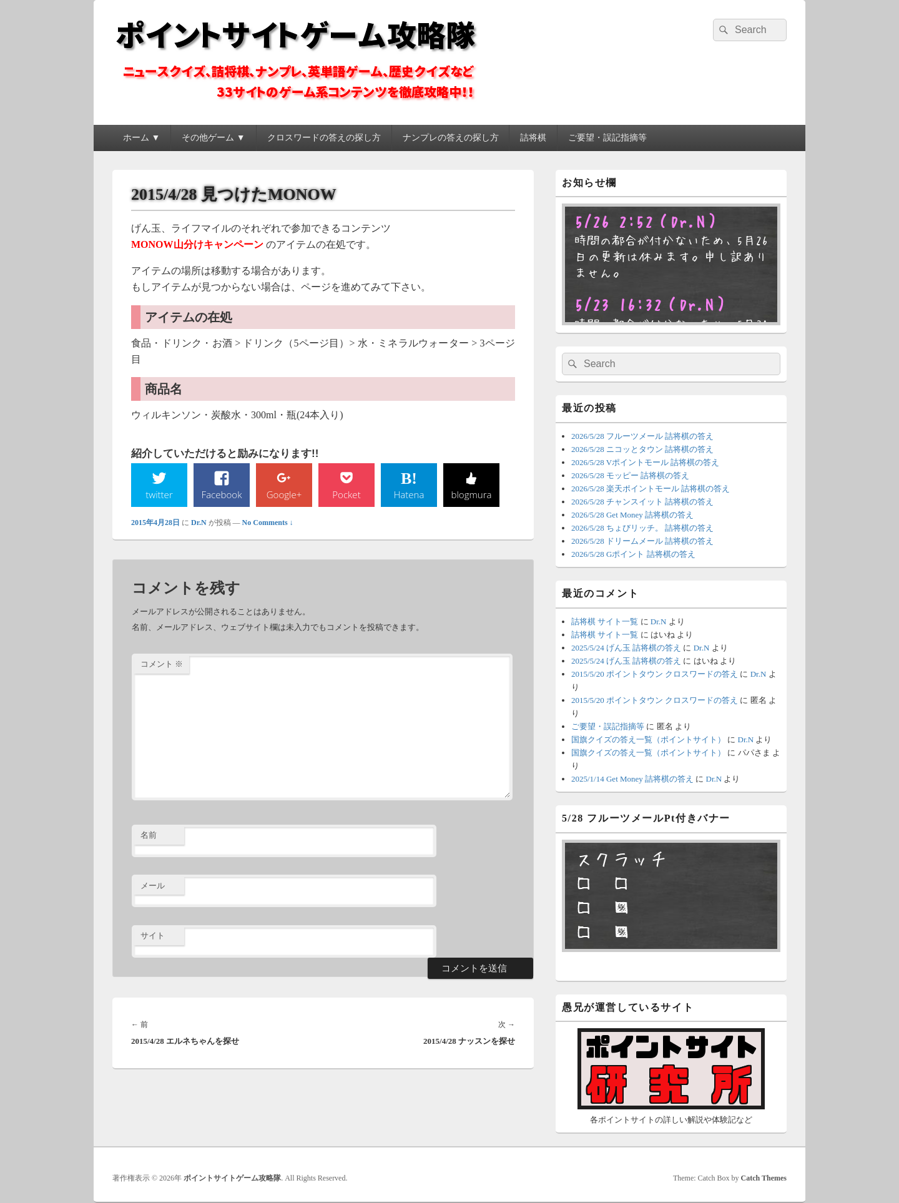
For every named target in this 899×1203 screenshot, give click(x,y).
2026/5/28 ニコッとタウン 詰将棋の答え (642, 449)
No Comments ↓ (267, 523)
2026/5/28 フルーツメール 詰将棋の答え (642, 436)
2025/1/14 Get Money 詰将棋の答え (632, 778)
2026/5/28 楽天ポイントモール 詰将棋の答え (650, 488)
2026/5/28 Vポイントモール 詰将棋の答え (645, 462)
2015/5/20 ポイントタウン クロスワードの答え (654, 674)
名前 (148, 836)
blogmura (471, 494)
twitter (159, 494)
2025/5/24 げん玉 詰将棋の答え (626, 647)
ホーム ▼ (141, 137)
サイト (152, 936)
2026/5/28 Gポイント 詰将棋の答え (633, 554)
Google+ (284, 494)
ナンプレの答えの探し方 (451, 137)
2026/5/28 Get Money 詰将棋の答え (632, 514)
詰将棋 (533, 137)
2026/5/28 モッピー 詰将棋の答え (630, 475)
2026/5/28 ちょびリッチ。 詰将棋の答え (642, 528)
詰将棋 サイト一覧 (604, 621)
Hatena (409, 494)
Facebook (221, 494)
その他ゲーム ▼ (213, 137)
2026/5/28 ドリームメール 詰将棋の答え (642, 541)
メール (152, 886)
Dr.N (199, 523)
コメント (161, 665)
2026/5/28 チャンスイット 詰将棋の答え (642, 501)
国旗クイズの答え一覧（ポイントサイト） (648, 739)
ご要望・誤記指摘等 (607, 137)
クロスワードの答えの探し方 (324, 137)
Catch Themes (764, 1178)
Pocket (346, 494)
